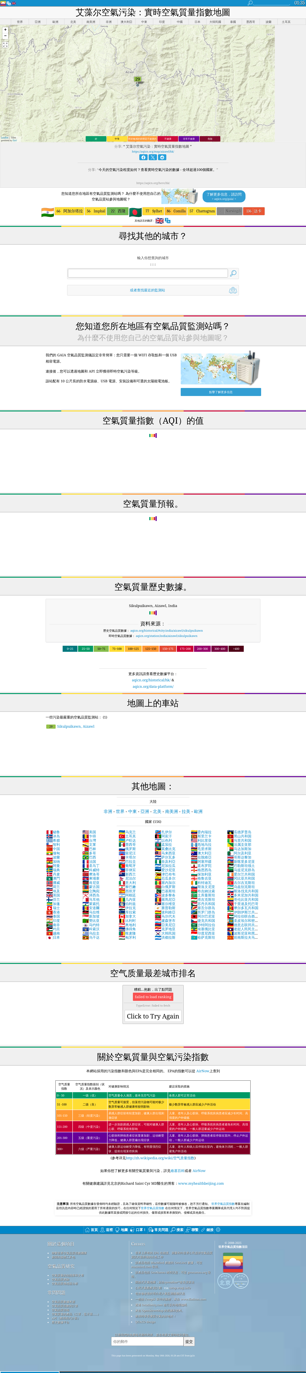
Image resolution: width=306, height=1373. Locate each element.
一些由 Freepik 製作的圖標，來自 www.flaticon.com (170, 1299)
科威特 (91, 869)
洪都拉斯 (165, 937)
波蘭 (53, 857)
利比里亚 (201, 840)
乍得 (89, 836)
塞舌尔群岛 (203, 907)
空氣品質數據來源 (63, 1302)
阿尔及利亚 (239, 853)
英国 (53, 895)
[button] (5, 30)
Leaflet (4, 137)
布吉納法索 (203, 891)
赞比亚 (91, 920)
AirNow (202, 1071)
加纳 (53, 861)
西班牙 (127, 891)
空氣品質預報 (60, 1310)
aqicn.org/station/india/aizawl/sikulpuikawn (166, 636)
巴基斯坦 (165, 891)
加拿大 (127, 916)
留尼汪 (127, 853)
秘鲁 (53, 832)
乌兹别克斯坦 (241, 886)
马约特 (91, 924)
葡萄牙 (127, 865)
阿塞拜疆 (201, 861)
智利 (53, 844)
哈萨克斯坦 (203, 937)
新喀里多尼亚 (241, 861)
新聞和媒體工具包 (63, 1257)
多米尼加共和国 (242, 895)
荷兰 (53, 886)
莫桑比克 (165, 848)
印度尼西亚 (203, 933)
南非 (53, 924)
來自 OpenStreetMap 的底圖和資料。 (160, 1310)
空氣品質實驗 (60, 1279)
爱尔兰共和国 (241, 874)
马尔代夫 (165, 916)
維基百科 (178, 1170)
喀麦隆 (127, 933)
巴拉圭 (127, 861)
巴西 (89, 857)
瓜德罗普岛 (239, 832)
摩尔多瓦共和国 (242, 907)
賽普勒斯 (165, 907)
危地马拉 (201, 844)
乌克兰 (127, 832)
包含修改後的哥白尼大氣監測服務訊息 (160, 1293)
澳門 (53, 878)
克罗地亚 (165, 929)
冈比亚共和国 (241, 878)
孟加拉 (163, 844)
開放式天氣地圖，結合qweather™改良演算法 (164, 1282)
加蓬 (53, 903)
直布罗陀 (201, 865)
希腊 (53, 840)
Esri (15, 140)
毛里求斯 (201, 848)
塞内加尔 (165, 882)
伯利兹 (127, 903)
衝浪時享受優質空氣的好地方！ (155, 1316)
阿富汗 (163, 836)
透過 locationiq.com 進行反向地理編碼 (161, 1305)
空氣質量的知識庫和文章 (68, 1275)
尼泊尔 (127, 878)
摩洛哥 (91, 874)
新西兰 (127, 874)
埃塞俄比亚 (203, 929)
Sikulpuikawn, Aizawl (70, 726)
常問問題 (57, 1292)
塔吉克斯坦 (203, 899)
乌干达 (91, 937)
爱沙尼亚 (165, 869)
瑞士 (53, 907)
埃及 (53, 891)
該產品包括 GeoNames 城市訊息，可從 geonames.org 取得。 (171, 1274)
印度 (53, 920)
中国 (53, 848)
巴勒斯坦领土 (241, 865)
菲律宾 (127, 869)
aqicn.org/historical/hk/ (151, 680)
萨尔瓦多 (165, 857)
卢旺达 (127, 840)
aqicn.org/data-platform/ (153, 686)
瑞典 (53, 869)
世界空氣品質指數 (223, 1204)
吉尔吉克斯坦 (241, 882)
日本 (53, 937)
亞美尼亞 (165, 924)
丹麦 (53, 874)
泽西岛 (91, 895)
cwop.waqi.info (180, 1288)
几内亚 (127, 899)
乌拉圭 (91, 933)
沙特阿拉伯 (203, 924)
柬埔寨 (91, 878)
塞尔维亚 (165, 903)
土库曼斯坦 (203, 895)
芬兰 (53, 899)
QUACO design (145, 1322)
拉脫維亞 (201, 857)
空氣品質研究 (61, 1266)
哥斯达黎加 (239, 857)
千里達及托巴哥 (242, 903)
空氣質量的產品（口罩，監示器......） (76, 1314)
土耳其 (127, 836)
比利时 (127, 920)
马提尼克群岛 (241, 869)
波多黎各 (165, 895)
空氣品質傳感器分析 (65, 1283)
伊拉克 (127, 907)
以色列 (163, 840)
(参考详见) (153, 1120)
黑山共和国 (239, 836)
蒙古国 (91, 886)
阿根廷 (127, 895)
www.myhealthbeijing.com (201, 1183)
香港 (53, 912)
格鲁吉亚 (201, 878)
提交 (189, 1341)
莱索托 (91, 903)
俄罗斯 (127, 848)
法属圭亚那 (239, 844)
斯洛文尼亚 (203, 886)
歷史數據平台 (60, 1322)
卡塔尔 (127, 857)
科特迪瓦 (201, 882)
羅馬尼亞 (165, 899)
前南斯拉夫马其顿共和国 (242, 939)
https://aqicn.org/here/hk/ (153, 183)
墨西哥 (127, 844)
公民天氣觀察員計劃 (148, 1288)
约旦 (53, 929)
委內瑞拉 (201, 832)
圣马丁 (91, 865)
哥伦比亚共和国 (242, 899)
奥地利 (127, 924)
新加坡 (91, 916)
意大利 (127, 882)
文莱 (89, 844)
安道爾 (91, 907)
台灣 (89, 840)
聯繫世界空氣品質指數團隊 (69, 1253)
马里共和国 (239, 840)
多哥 (89, 853)
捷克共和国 (203, 920)
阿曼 (53, 865)
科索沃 (91, 929)
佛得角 (127, 929)
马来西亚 (165, 853)
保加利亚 (201, 874)
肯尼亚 (91, 882)
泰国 (53, 916)
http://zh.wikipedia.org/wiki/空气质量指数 (160, 1158)
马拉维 (91, 912)
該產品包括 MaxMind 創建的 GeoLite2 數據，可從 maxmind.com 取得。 (166, 1265)
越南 (53, 933)
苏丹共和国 (203, 903)
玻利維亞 (165, 912)
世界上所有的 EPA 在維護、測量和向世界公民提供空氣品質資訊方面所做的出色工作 (172, 1255)
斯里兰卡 (201, 836)
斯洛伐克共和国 (242, 891)
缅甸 (53, 853)
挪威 (53, 882)
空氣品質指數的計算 (65, 1306)
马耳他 (91, 899)
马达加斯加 (239, 848)
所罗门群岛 (203, 912)
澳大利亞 (201, 853)
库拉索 (127, 912)
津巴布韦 (165, 874)
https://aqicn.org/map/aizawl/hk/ (153, 151)
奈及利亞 (165, 861)
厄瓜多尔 (165, 878)
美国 (89, 832)
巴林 (89, 848)
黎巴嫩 (127, 886)
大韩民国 (165, 933)
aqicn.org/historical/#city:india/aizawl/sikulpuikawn (166, 630)
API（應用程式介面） (66, 1318)
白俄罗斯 (165, 886)
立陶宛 (91, 891)
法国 (89, 861)
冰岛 (53, 836)
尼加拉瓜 (165, 865)
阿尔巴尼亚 (203, 916)
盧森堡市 (165, 920)
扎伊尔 (163, 832)
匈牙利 (127, 937)
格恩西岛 (201, 869)
